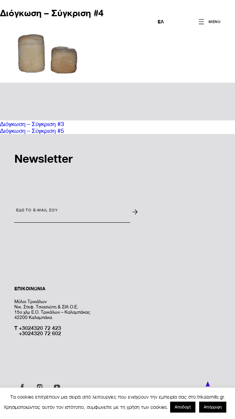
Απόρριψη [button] (213, 407)
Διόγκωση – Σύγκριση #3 (32, 123)
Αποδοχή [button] (183, 407)
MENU (215, 21)
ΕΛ (161, 22)
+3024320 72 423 (40, 328)
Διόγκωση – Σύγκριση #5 (32, 130)
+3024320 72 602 (40, 333)
